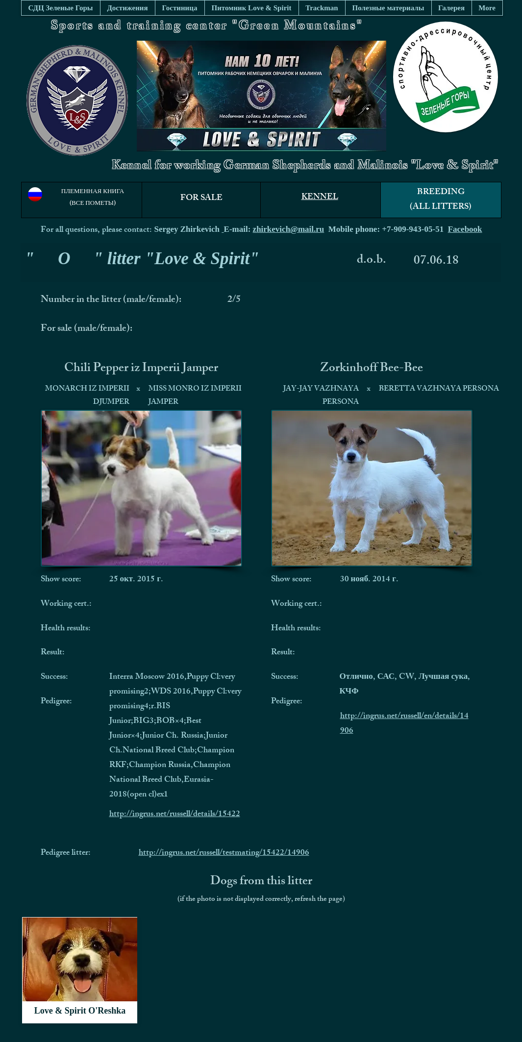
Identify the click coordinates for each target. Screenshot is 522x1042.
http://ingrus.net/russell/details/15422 (174, 814)
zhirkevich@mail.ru (288, 229)
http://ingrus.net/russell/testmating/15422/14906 (224, 853)
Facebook (465, 229)
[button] (388, 7)
